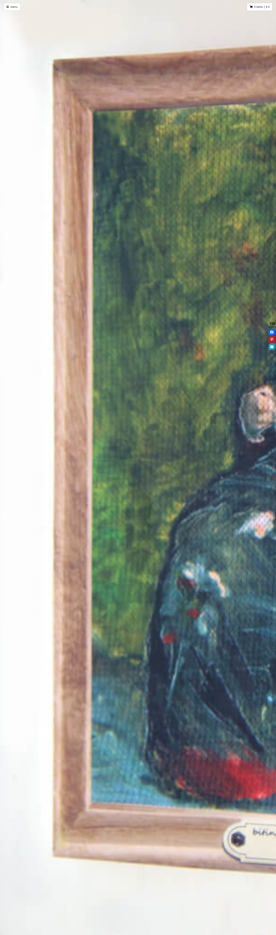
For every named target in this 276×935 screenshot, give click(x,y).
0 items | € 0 (261, 7)
